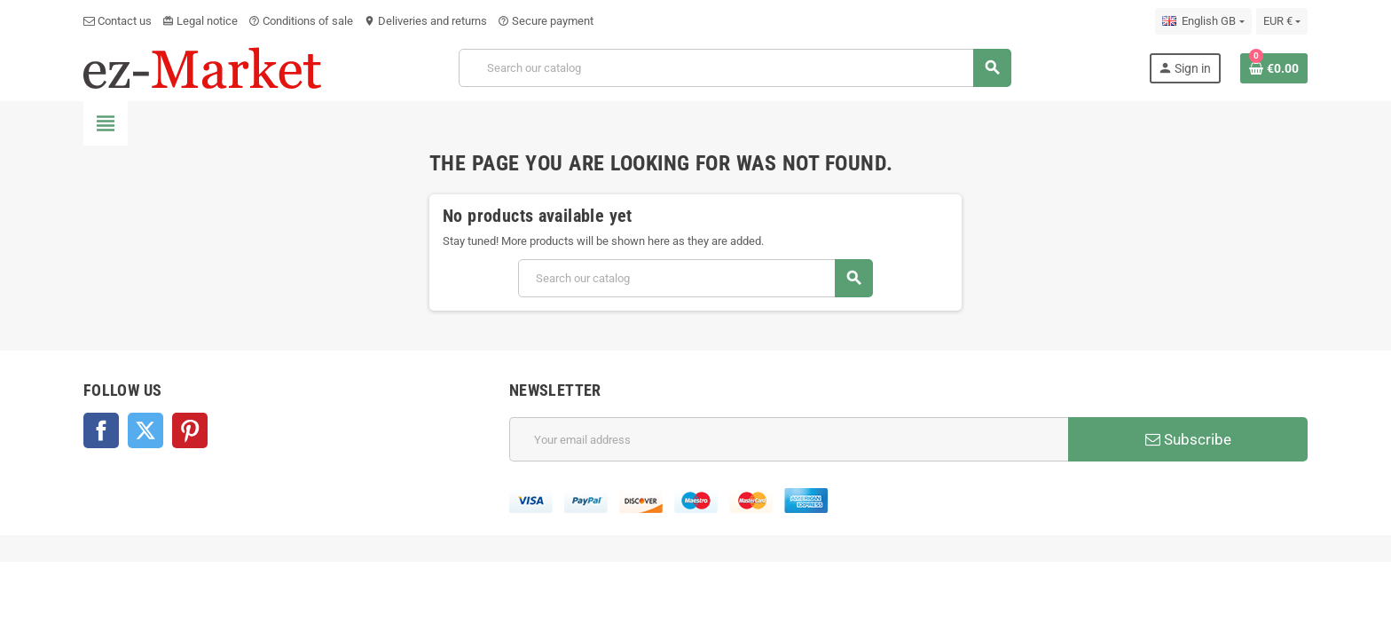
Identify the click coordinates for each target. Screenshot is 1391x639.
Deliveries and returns (425, 21)
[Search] (735, 68)
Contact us (117, 21)
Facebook (101, 430)
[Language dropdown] (1203, 21)
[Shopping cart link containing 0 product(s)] (1274, 68)
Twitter (145, 430)
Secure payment (545, 21)
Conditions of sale (300, 21)
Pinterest (190, 430)
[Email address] (788, 439)
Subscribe (1188, 439)
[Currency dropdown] (1282, 21)
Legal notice (200, 21)
